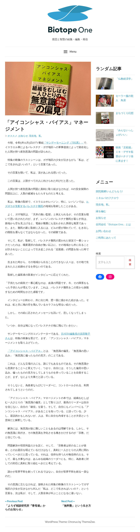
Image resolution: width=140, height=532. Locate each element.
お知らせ (23, 135)
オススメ (12, 135)
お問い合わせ (103, 231)
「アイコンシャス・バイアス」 (25, 350)
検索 (98, 253)
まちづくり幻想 (124, 113)
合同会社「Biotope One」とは (113, 224)
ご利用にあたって (106, 237)
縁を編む (101, 211)
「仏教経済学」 (124, 78)
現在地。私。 (36, 135)
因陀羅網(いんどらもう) (109, 191)
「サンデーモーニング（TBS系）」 (64, 142)
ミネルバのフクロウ (107, 197)
